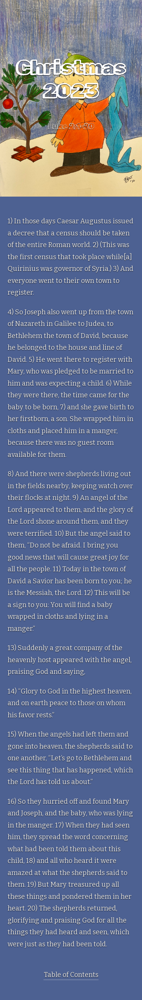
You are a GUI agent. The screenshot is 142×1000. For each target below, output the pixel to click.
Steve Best (26, 9)
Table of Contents (71, 975)
